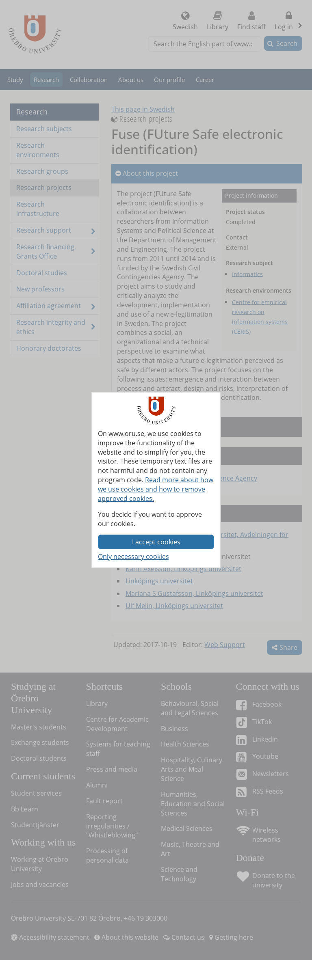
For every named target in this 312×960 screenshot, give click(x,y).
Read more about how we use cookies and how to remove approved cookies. (155, 489)
